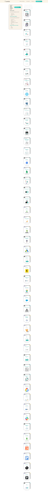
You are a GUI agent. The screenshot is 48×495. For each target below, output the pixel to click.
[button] (22, 1)
